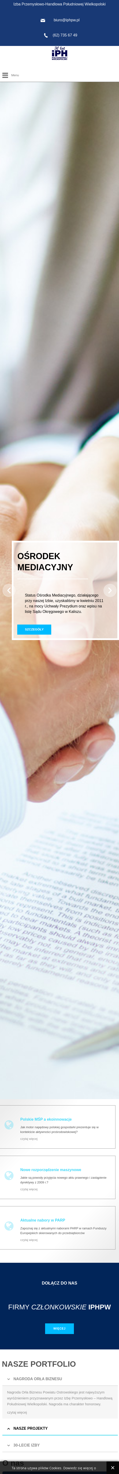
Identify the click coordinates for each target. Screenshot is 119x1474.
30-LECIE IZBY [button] (26, 1445)
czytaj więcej (29, 1139)
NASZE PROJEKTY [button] (30, 1428)
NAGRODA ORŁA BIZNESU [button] (37, 1379)
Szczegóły (34, 629)
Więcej (59, 1328)
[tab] (60, 1379)
